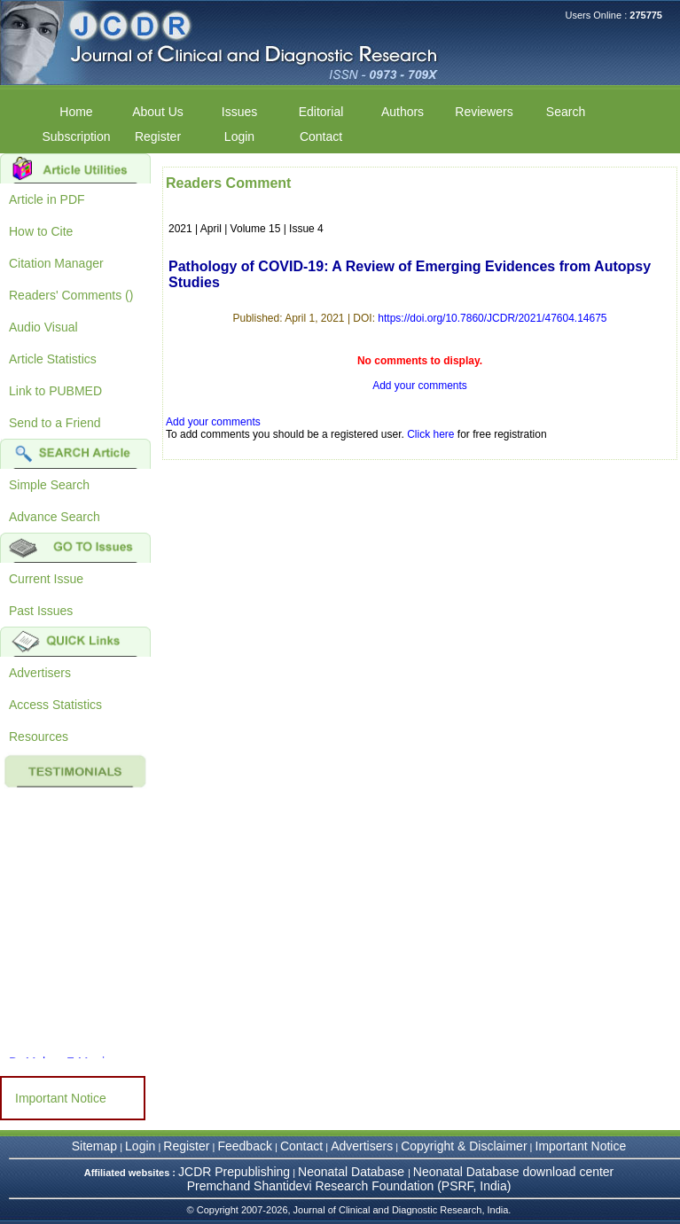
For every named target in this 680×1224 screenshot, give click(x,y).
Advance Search (54, 517)
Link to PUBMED (55, 391)
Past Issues (41, 611)
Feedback (244, 1146)
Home (75, 112)
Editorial (321, 112)
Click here (430, 434)
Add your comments (419, 385)
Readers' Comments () (71, 295)
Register (158, 136)
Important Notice (60, 1098)
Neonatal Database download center (513, 1172)
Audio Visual (43, 327)
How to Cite (41, 231)
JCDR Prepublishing (234, 1172)
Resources (38, 736)
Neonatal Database (353, 1172)
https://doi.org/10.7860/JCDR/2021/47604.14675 (492, 318)
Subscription (76, 136)
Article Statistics (53, 359)
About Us (158, 112)
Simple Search (49, 485)
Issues (239, 112)
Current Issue (46, 579)
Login (239, 136)
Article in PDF (47, 199)
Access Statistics (55, 705)
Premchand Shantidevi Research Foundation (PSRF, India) (349, 1186)
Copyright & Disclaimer (464, 1146)
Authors (402, 112)
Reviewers (483, 112)
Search (565, 112)
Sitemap (94, 1146)
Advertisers (40, 673)
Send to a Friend (55, 423)
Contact (321, 136)
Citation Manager (56, 263)
